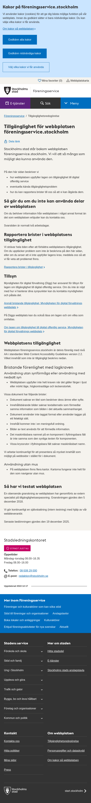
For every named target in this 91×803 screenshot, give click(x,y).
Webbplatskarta (77, 80)
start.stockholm (76, 791)
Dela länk (12, 141)
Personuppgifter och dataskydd (66, 750)
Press (7, 769)
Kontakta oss (12, 741)
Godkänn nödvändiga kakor (24, 53)
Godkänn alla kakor (19, 39)
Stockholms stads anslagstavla (66, 670)
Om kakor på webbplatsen (18, 28)
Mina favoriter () (50, 80)
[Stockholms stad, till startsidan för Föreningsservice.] (45, 91)
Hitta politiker (11, 750)
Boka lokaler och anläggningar (22, 620)
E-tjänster (53, 660)
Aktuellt (64, 626)
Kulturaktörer (52, 620)
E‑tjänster (15, 103)
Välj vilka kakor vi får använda (26, 67)
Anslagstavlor (61, 613)
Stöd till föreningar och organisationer (26, 613)
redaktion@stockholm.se (33, 576)
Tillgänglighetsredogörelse (63, 741)
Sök (45, 103)
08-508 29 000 (28, 570)
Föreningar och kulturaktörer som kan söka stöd (32, 606)
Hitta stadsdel (56, 651)
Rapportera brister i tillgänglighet (23, 267)
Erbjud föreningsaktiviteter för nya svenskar (30, 626)
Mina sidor (10, 760)
